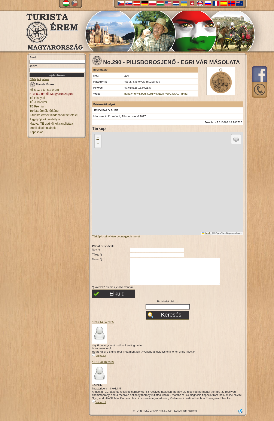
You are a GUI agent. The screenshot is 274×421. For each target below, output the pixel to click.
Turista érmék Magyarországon (52, 93)
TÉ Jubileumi (38, 102)
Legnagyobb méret (128, 236)
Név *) (96, 249)
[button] (98, 137)
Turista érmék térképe (44, 110)
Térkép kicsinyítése (104, 236)
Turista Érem (42, 85)
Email (33, 57)
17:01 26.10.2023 (103, 367)
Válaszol (99, 360)
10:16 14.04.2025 (103, 327)
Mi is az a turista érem (44, 89)
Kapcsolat (36, 132)
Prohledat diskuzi (167, 306)
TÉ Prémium (38, 106)
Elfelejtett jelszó (39, 79)
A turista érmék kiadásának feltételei (53, 115)
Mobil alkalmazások (43, 128)
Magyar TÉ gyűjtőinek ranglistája (51, 123)
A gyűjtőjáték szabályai (45, 119)
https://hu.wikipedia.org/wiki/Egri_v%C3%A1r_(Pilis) (156, 93)
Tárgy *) (97, 254)
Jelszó (33, 66)
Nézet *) (97, 259)
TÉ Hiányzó (37, 98)
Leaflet (206, 233)
